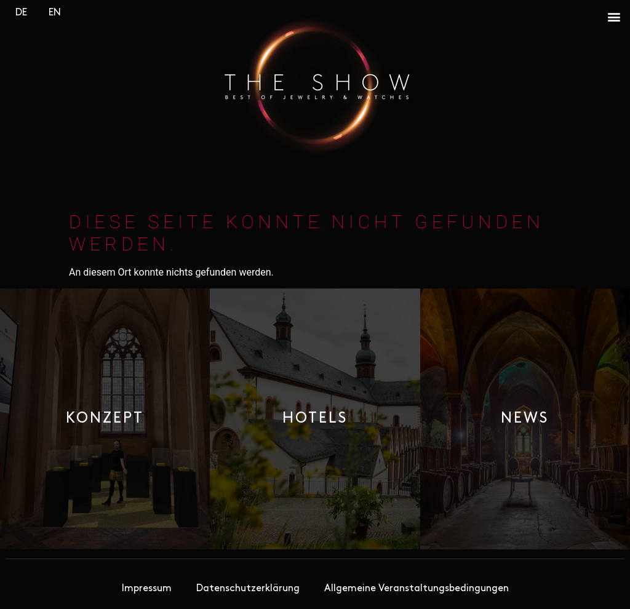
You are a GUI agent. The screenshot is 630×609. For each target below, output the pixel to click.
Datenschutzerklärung (248, 589)
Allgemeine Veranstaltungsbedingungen (416, 589)
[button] (614, 16)
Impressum (147, 589)
